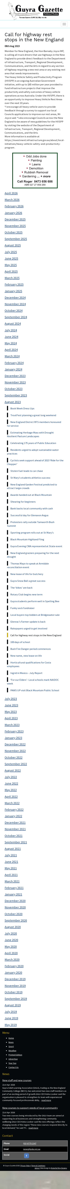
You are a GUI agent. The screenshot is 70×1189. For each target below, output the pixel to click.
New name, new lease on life (26, 655)
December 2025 (15, 219)
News (11, 1042)
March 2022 (12, 803)
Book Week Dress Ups (22, 408)
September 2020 (16, 920)
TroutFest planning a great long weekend (33, 415)
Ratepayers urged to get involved (28, 628)
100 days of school (20, 642)
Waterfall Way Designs (59, 1168)
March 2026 (12, 200)
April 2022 (11, 797)
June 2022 (11, 783)
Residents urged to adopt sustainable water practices (33, 451)
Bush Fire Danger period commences (30, 649)
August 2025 (13, 245)
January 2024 (13, 369)
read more (46, 1100)
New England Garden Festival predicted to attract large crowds (32, 486)
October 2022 (13, 757)
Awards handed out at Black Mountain (31, 495)
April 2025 (11, 271)
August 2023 (13, 402)
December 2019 (15, 979)
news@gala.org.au (31, 1149)
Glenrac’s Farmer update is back (28, 621)
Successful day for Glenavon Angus (29, 515)
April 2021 (11, 875)
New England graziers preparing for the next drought (33, 554)
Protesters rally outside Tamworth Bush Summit (30, 523)
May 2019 (11, 1025)
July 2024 (11, 330)
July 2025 (11, 252)
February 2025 (14, 284)
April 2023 (11, 718)
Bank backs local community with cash (31, 508)
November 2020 (15, 907)
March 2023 (12, 725)
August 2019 (13, 1005)
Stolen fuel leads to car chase (26, 471)
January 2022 (13, 816)
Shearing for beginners (23, 501)
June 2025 (11, 258)
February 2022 (14, 810)
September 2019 (16, 999)
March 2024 (12, 356)
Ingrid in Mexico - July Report (26, 673)
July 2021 (11, 855)
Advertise (13, 1059)
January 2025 (13, 291)
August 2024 (13, 323)
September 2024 (16, 317)
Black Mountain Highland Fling (27, 539)
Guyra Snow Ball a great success (27, 581)
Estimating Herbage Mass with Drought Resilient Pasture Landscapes (30, 434)
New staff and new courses (16, 1080)
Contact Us (14, 1067)
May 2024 (11, 343)
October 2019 (13, 992)
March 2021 (12, 881)
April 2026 (11, 193)
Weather (12, 1050)
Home (11, 1038)
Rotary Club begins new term (26, 594)
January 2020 (13, 972)
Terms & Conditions (38, 1166)
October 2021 (13, 836)
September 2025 (16, 239)
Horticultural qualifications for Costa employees (29, 664)
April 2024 (11, 350)
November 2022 (15, 751)
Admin (37, 1168)
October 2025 (13, 232)
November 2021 (15, 829)
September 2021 (16, 842)
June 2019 (11, 1018)
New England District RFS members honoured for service (34, 423)
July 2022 (11, 777)
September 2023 (16, 395)
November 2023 (15, 382)
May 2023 (11, 712)
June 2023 (11, 705)
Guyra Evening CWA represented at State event (36, 546)
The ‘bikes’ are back (21, 587)
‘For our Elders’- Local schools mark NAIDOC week (33, 681)
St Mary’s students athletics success (30, 477)
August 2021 (13, 849)
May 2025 (11, 265)
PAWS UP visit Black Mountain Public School (34, 690)
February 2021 (14, 888)
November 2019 (15, 986)
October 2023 (13, 389)
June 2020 (11, 940)
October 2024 (13, 310)
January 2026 (13, 213)
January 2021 (13, 894)
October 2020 (13, 914)
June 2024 (11, 337)
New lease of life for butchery (26, 574)
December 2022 (15, 744)
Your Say (12, 1063)
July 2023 (11, 699)
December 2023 (15, 376)
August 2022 (13, 770)
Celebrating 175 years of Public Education (33, 443)
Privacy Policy (26, 1166)
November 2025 (15, 226)
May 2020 (11, 947)
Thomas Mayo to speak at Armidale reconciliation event (28, 565)
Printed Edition (15, 1054)
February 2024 (14, 363)
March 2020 (12, 960)
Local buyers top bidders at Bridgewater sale (35, 615)
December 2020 (15, 901)
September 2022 (16, 764)
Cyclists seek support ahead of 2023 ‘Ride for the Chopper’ (35, 462)
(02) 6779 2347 (29, 1143)
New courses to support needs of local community (30, 1108)
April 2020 (11, 953)
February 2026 (14, 206)
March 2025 (12, 278)
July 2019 (11, 1012)
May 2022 (11, 790)
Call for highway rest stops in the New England (35, 635)
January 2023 (13, 738)
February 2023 (14, 731)
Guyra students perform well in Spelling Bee (34, 601)
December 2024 (15, 298)
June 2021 (11, 862)
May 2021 (11, 868)
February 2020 (14, 966)
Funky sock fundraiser (22, 608)
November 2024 (15, 304)
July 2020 (11, 933)
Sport (11, 1046)
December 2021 (15, 823)
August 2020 (13, 927)
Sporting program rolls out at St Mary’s (32, 532)
